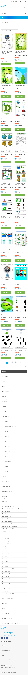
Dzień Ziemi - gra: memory (7, 252)
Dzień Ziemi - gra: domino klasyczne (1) (21, 187)
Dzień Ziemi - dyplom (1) (21, 55)
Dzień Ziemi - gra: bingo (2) (7, 187)
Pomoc (3, 645)
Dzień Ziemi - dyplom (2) (7, 88)
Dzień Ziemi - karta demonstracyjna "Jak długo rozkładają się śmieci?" (7, 284)
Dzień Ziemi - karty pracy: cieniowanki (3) (21, 350)
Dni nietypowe (3, 51)
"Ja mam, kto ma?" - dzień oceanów (8, 667)
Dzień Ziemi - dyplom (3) (21, 88)
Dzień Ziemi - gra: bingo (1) (21, 154)
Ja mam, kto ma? (23, 118)
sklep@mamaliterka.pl (8, 632)
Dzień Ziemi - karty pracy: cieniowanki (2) (7, 350)
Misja (3, 655)
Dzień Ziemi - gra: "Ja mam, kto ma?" (21, 121)
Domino (21, 183)
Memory (7, 249)
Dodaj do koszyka (6, 63)
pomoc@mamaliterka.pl (8, 633)
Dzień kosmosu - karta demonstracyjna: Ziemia (7, 56)
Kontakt (3, 652)
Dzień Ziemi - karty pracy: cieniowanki (21, 317)
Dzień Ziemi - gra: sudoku (21, 252)
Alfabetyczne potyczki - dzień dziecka (8, 672)
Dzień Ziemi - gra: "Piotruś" (7, 154)
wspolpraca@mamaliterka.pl (9, 635)
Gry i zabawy (17, 118)
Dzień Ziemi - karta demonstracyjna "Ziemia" (7, 317)
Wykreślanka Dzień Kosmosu (6, 665)
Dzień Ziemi (3, 52)
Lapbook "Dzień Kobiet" (5, 669)
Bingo (21, 150)
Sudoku (21, 249)
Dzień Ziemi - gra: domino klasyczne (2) (7, 220)
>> (20, 362)
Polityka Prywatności (6, 650)
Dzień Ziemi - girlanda (6, 121)
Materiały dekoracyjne (5, 53)
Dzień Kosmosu (10, 51)
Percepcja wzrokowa (19, 314)
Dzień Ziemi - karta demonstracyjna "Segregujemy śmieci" (21, 284)
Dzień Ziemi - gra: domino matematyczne (21, 220)
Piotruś (7, 150)
